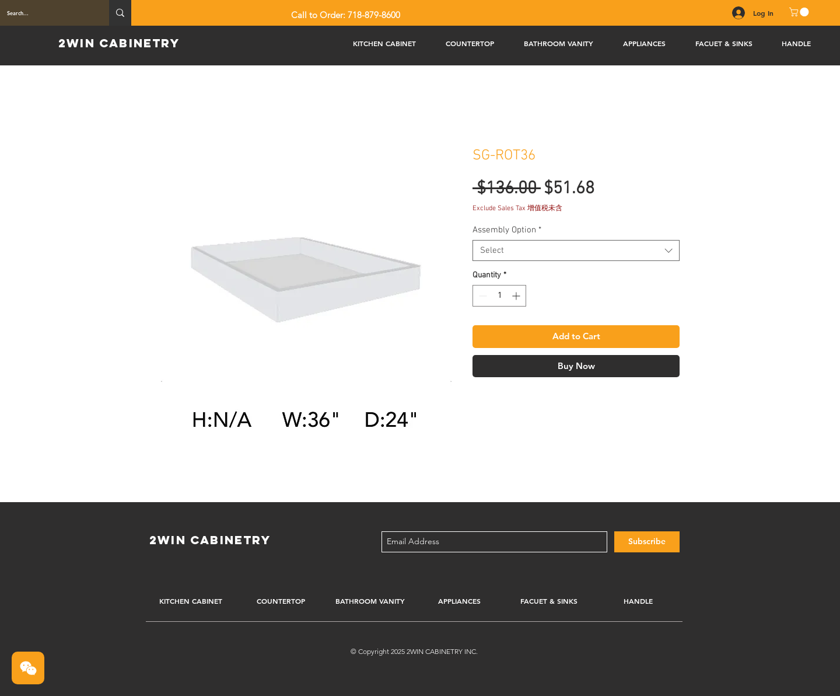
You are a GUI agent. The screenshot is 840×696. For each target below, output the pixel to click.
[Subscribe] (647, 541)
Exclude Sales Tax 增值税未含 (517, 208)
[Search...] (46, 13)
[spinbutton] (499, 296)
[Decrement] (481, 296)
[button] (800, 12)
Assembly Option (507, 230)
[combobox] (576, 250)
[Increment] (517, 296)
